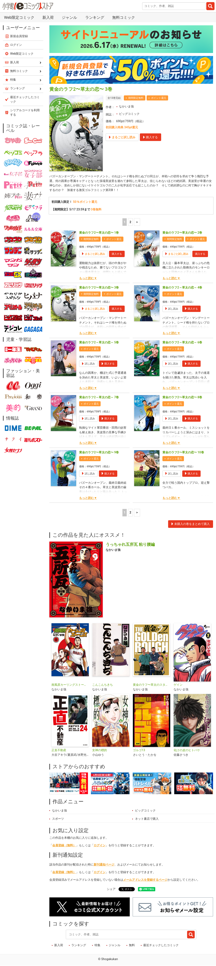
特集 (97, 945)
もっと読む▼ (88, 278)
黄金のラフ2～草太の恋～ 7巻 (99, 397)
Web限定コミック (19, 17)
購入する (117, 253)
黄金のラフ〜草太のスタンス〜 (151, 685)
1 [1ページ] (124, 222)
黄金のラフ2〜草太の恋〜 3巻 (99, 288)
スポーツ (58, 819)
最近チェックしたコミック (161, 945)
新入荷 (48, 17)
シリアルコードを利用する (25, 112)
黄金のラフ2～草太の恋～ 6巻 (182, 342)
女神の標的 (99, 750)
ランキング (94, 17)
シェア (111, 889)
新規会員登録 (19, 36)
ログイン (99, 845)
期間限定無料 (135, 97)
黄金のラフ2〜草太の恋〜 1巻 (99, 233)
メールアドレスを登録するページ (145, 880)
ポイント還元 (158, 97)
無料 (132, 945)
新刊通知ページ (104, 865)
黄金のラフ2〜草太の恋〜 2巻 (182, 233)
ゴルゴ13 (139, 750)
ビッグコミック (129, 114)
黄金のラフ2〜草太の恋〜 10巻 (183, 452)
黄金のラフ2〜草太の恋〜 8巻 (182, 397)
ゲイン (178, 685)
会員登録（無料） (64, 845)
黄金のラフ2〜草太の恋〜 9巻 (99, 452)
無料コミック (123, 17)
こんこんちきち (102, 685)
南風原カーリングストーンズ (70, 685)
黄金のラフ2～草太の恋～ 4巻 (182, 288)
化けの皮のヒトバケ (187, 750)
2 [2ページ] (130, 222)
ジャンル (69, 17)
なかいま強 (126, 106)
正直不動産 (58, 750)
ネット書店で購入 (147, 819)
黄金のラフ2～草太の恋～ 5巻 (99, 342)
